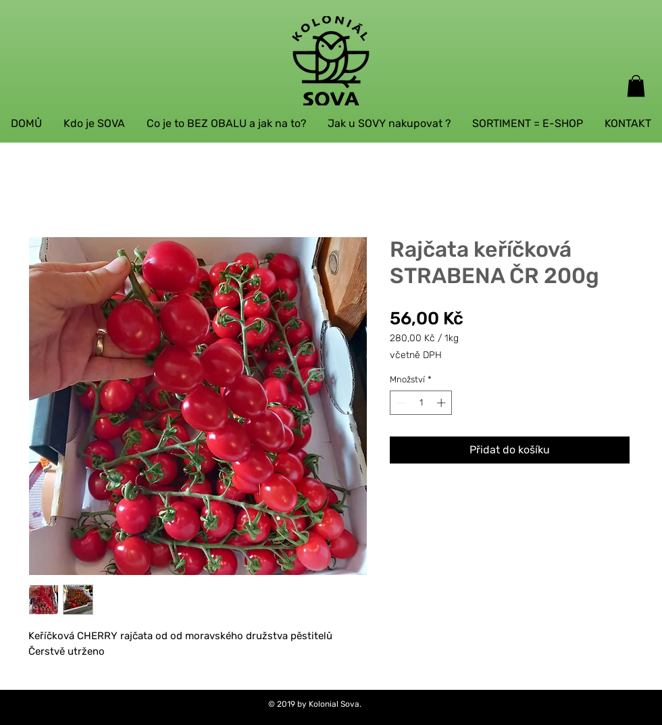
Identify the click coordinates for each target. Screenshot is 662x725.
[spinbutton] (421, 402)
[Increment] (442, 402)
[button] (636, 86)
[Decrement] (400, 402)
